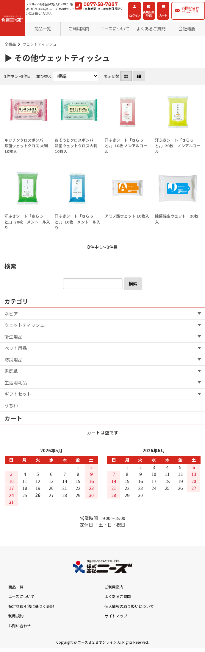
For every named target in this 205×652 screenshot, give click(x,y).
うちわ (11, 405)
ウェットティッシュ (39, 44)
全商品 (10, 44)
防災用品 (13, 359)
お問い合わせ (19, 625)
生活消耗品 (15, 382)
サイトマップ (115, 616)
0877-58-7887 (100, 4)
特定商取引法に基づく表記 (31, 606)
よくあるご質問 (150, 28)
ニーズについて (114, 28)
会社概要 (187, 28)
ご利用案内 (78, 28)
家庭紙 (11, 371)
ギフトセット (17, 394)
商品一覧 (42, 28)
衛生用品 (13, 336)
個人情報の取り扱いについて (129, 606)
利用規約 (16, 616)
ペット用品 (15, 348)
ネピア (11, 314)
